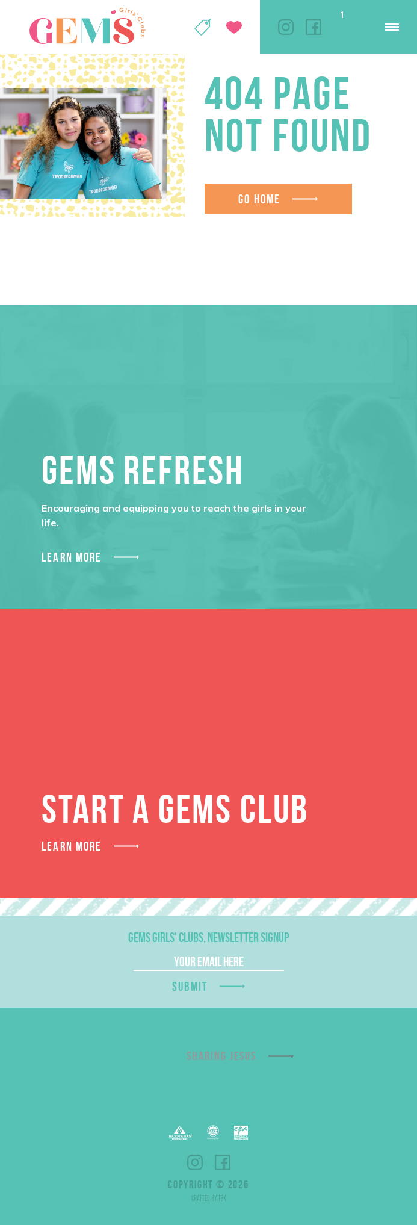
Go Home (259, 199)
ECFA (213, 1132)
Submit (190, 986)
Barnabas (180, 1133)
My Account (171, 27)
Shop (202, 27)
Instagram (286, 27)
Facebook (313, 27)
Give (234, 27)
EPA (241, 1133)
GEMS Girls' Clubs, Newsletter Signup (208, 937)
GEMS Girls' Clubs (87, 26)
